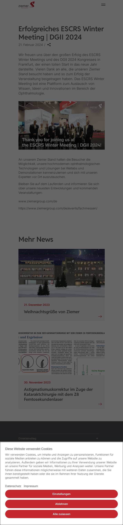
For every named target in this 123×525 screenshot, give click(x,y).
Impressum (31, 486)
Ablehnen (61, 504)
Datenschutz (13, 486)
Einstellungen (61, 494)
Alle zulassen (61, 514)
